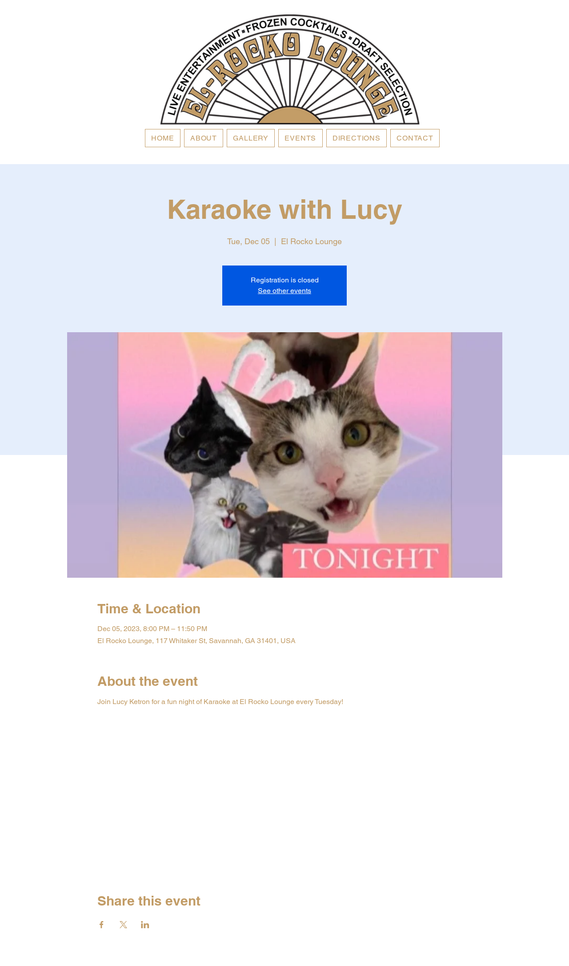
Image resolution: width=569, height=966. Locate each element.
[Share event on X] (123, 924)
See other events (284, 290)
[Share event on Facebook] (101, 924)
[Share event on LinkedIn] (145, 924)
